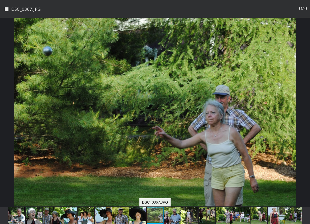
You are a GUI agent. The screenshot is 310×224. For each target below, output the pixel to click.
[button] (305, 31)
